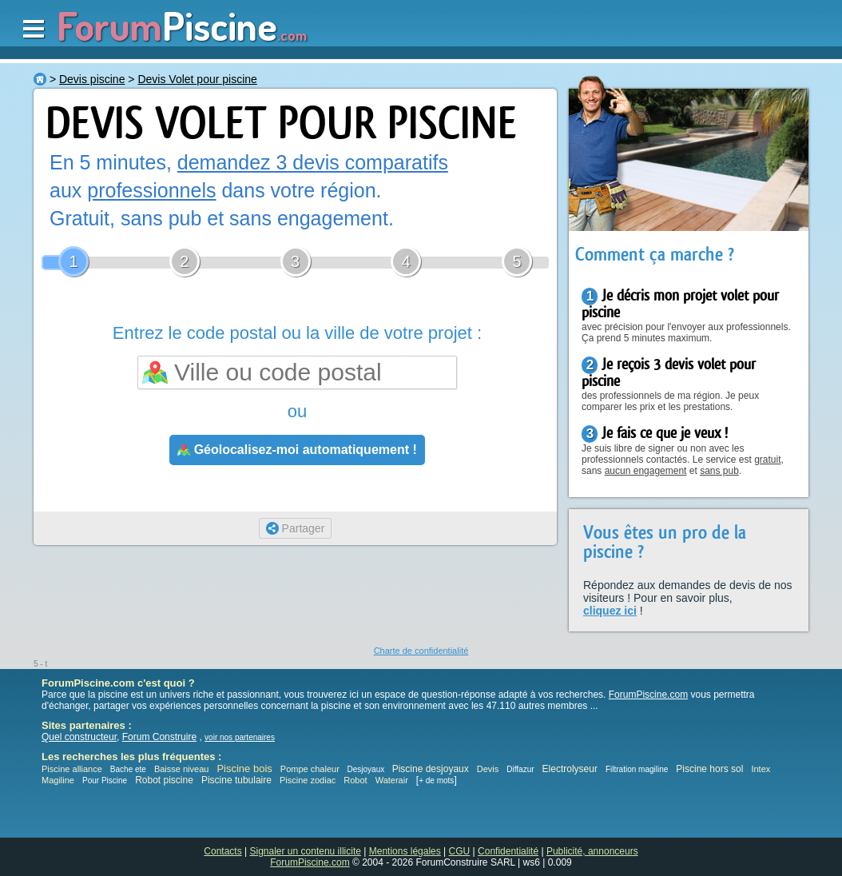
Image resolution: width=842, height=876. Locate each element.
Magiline (58, 780)
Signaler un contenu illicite (305, 851)
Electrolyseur (570, 768)
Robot (355, 780)
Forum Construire (159, 737)
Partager (295, 528)
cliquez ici (610, 610)
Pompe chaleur (311, 769)
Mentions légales (405, 851)
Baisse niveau (181, 769)
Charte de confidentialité (421, 650)
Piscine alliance (72, 769)
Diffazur (520, 769)
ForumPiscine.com (648, 694)
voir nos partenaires (240, 737)
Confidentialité (508, 851)
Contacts (222, 851)
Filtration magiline (637, 769)
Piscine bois (244, 768)
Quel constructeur (79, 737)
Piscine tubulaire (236, 780)
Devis (488, 769)
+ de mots (436, 780)
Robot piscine (164, 780)
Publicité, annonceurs (592, 851)
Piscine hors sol (709, 768)
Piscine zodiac (308, 780)
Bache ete (128, 769)
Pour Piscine (104, 780)
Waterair (391, 780)
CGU (460, 851)
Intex (760, 769)
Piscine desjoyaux (430, 768)
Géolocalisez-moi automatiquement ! (297, 449)
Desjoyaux (367, 769)
